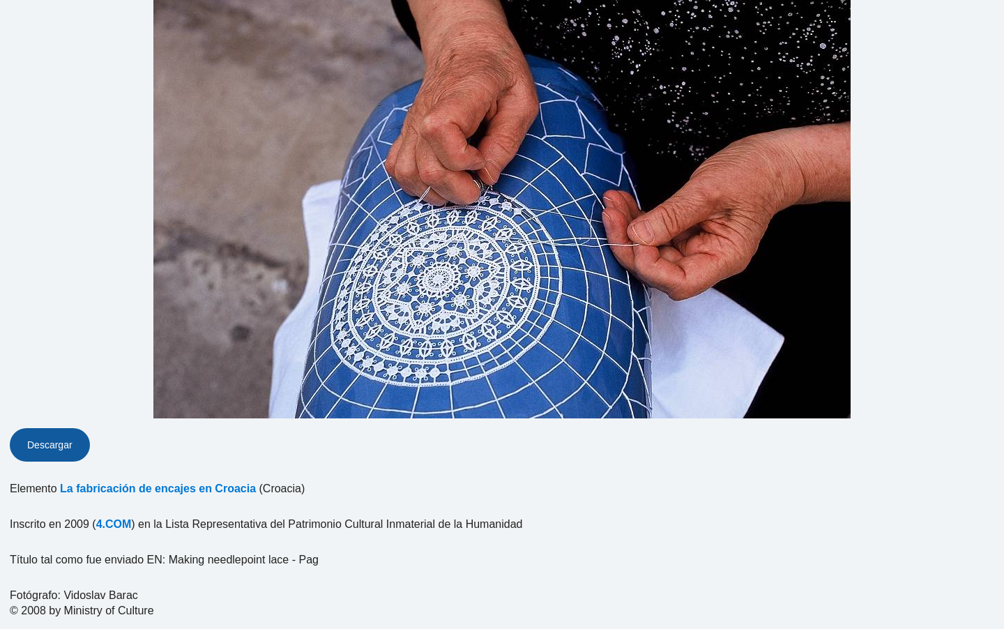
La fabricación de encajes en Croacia (158, 488)
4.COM (114, 524)
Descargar (50, 444)
